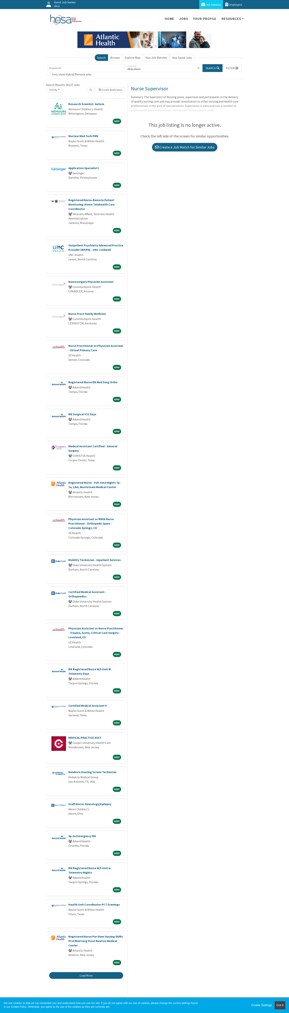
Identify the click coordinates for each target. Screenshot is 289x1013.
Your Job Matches (156, 57)
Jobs (183, 19)
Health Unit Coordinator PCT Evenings (94, 904)
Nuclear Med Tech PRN (83, 136)
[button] (232, 68)
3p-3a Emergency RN (82, 836)
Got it (279, 1005)
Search (101, 57)
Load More (86, 975)
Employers (233, 4)
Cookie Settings (261, 1005)
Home (169, 19)
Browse (115, 57)
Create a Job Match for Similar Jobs (184, 147)
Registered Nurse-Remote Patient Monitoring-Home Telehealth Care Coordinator (91, 204)
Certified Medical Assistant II (87, 705)
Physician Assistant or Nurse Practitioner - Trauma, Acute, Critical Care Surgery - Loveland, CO (95, 632)
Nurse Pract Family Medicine (87, 314)
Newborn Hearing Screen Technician (92, 772)
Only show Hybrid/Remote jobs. (72, 74)
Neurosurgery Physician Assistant (91, 282)
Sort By (53, 89)
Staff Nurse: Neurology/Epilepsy (89, 804)
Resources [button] (231, 19)
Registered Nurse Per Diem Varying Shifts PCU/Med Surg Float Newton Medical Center (95, 941)
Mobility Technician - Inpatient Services (94, 560)
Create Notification (110, 89)
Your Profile (205, 19)
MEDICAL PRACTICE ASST (84, 737)
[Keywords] (86, 68)
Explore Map (132, 57)
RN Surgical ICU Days (82, 414)
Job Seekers (211, 4)
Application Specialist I (83, 168)
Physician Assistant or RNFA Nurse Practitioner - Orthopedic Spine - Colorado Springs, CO (91, 523)
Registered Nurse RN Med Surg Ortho (93, 382)
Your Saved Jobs (182, 57)
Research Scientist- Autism (86, 104)
